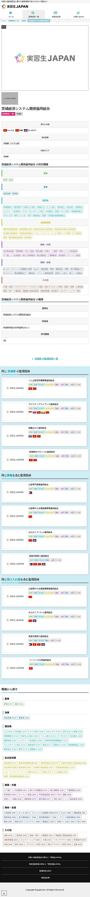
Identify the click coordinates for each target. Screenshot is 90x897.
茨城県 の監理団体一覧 (45, 358)
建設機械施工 (76, 744)
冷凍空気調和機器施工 (55, 740)
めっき (24, 812)
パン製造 (45, 772)
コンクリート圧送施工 (30, 740)
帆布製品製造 (46, 794)
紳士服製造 (57, 790)
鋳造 (8, 821)
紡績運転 (30, 799)
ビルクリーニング (30, 839)
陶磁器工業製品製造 (65, 835)
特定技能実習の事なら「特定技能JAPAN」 (45, 864)
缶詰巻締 (10, 763)
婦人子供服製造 (38, 790)
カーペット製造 (27, 794)
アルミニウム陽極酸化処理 (44, 812)
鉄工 (81, 821)
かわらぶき (53, 731)
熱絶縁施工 (11, 736)
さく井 (62, 736)
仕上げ (66, 812)
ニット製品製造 (73, 799)
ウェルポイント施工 (14, 744)
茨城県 (24, 21)
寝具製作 (10, 794)
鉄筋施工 (35, 749)
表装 (47, 744)
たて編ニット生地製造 (15, 790)
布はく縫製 (64, 794)
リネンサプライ (62, 839)
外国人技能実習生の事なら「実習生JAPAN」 (45, 857)
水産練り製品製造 (43, 767)
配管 (78, 731)
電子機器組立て (27, 817)
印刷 (8, 844)
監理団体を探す (45, 871)
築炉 (23, 749)
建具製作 (34, 744)
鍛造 (19, 821)
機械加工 (48, 821)
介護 (47, 839)
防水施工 (76, 736)
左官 (67, 731)
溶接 (8, 835)
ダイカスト (33, 821)
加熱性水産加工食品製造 (73, 763)
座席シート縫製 (12, 799)
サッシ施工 (47, 736)
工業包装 (21, 835)
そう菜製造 (61, 772)
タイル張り (36, 731)
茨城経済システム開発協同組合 (39, 21)
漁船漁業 (10, 717)
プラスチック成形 (35, 844)
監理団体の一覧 (14, 21)
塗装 (78, 844)
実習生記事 (45, 877)
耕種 (8, 704)
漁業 (7, 712)
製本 (19, 844)
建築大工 (59, 744)
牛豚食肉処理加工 (65, 767)
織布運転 (45, 799)
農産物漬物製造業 (28, 763)
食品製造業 (10, 757)
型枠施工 (10, 749)
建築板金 (10, 740)
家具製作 (80, 839)
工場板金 (10, 812)
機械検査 (80, 812)
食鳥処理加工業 (49, 763)
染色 (58, 799)
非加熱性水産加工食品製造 (17, 767)
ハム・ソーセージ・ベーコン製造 (20, 772)
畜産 (19, 704)
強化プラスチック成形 (59, 844)
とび (8, 731)
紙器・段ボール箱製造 (41, 835)
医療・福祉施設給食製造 (16, 776)
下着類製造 (73, 790)
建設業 (8, 726)
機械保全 (10, 817)
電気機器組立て (47, 817)
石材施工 (21, 731)
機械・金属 (10, 807)
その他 (8, 830)
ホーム (3, 21)
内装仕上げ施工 (29, 736)
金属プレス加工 (65, 821)
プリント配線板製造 (69, 817)
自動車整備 (11, 839)
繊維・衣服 (10, 784)
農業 (7, 698)
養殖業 (24, 717)
